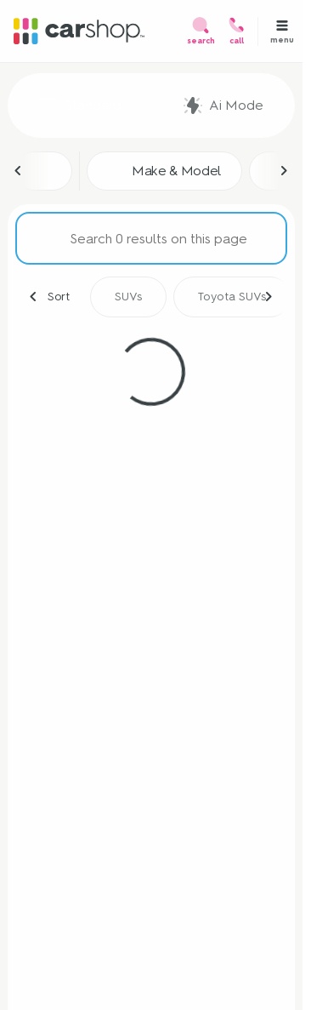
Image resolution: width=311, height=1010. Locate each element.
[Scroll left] (18, 171)
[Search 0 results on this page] (151, 238)
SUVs (128, 296)
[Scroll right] (284, 171)
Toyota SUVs (232, 296)
